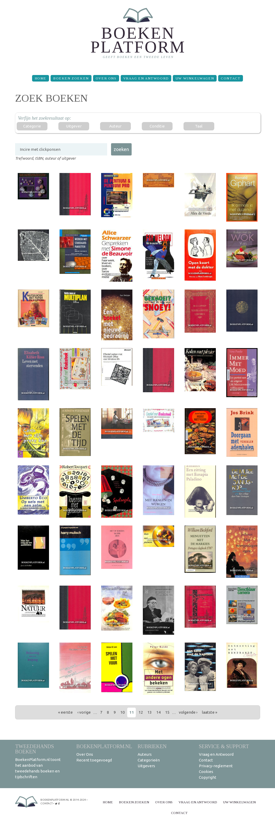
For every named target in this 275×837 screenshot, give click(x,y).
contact (46, 803)
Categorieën (149, 760)
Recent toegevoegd (94, 760)
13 (150, 712)
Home (40, 78)
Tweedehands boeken (34, 748)
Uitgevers (146, 766)
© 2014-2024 (78, 799)
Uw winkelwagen (194, 78)
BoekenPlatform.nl (104, 746)
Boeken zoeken (71, 78)
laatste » (209, 712)
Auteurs (145, 754)
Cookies (206, 771)
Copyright (207, 777)
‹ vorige (84, 712)
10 (122, 712)
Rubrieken (152, 746)
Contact (230, 78)
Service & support (224, 746)
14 (158, 712)
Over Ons (106, 78)
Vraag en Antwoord (146, 78)
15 (167, 712)
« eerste (65, 712)
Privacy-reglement (216, 766)
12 (141, 712)
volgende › (188, 712)
